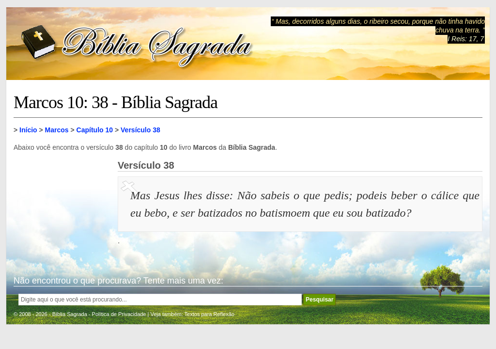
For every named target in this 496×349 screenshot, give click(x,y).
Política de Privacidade (119, 314)
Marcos (57, 130)
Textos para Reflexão (209, 314)
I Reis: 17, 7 (466, 39)
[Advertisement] (62, 208)
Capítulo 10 (95, 130)
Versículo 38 (140, 130)
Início (28, 130)
